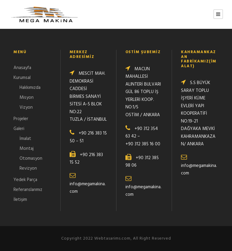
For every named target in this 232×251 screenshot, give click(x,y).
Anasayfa (22, 67)
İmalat (25, 138)
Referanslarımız (28, 189)
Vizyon (26, 107)
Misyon (27, 97)
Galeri (19, 128)
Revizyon (28, 168)
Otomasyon (31, 158)
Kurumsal (22, 77)
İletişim (20, 199)
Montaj (27, 148)
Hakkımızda (30, 87)
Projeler (21, 118)
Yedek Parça (25, 179)
